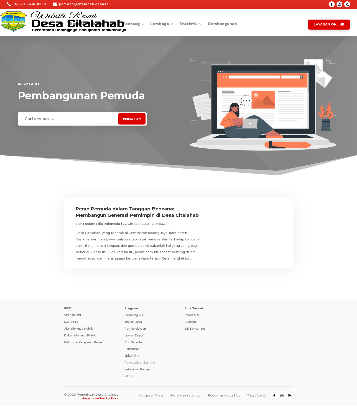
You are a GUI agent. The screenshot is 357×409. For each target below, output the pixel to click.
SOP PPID (71, 324)
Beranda (78, 24)
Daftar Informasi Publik (80, 337)
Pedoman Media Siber (225, 398)
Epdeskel (191, 324)
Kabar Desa (105, 24)
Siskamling (132, 358)
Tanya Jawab (256, 398)
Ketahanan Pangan (138, 371)
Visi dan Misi (72, 317)
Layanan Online (329, 24)
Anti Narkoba (133, 344)
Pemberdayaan (135, 331)
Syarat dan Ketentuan (186, 398)
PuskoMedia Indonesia (101, 223)
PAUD (129, 378)
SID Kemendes (195, 331)
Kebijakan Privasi (151, 398)
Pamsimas (132, 351)
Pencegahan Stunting (140, 364)
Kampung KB (134, 317)
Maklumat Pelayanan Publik (83, 344)
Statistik (188, 24)
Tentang (131, 24)
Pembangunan (222, 24)
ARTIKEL (159, 223)
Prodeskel (192, 317)
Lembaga (159, 24)
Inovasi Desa (133, 324)
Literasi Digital (134, 337)
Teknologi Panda (109, 400)
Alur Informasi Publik (78, 331)
